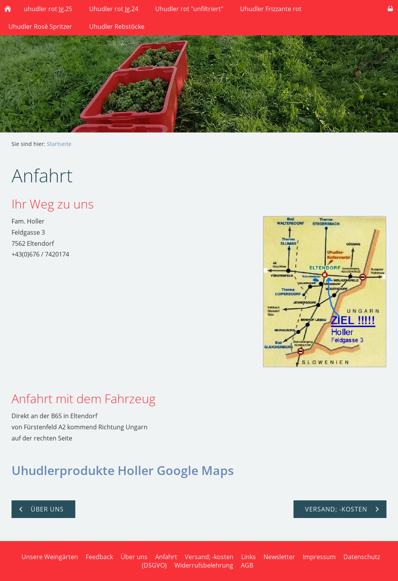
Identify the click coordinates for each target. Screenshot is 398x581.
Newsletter (279, 557)
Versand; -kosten (209, 557)
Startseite (59, 143)
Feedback (99, 557)
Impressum (319, 557)
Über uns (134, 557)
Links (248, 557)
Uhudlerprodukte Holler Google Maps (123, 470)
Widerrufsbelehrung (203, 565)
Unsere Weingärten (50, 557)
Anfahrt (166, 557)
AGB (247, 565)
